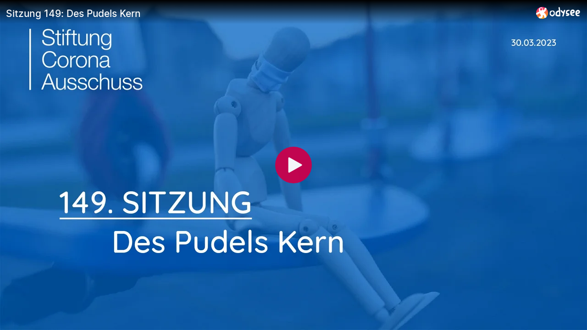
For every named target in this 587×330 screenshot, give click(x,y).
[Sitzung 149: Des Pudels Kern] (267, 13)
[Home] (558, 12)
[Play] (293, 165)
